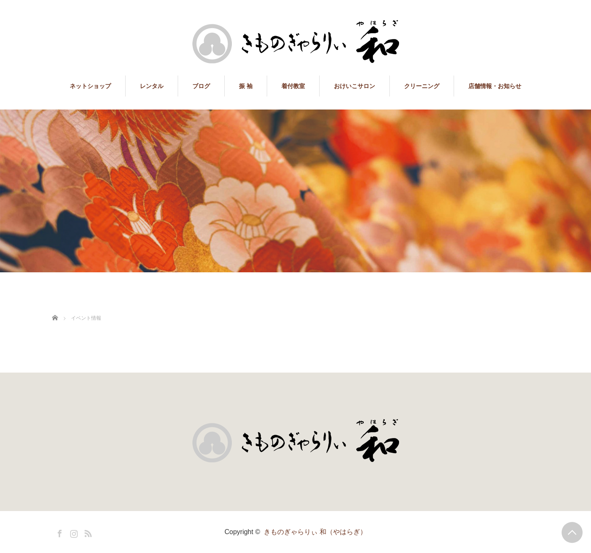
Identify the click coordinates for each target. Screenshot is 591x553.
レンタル (151, 86)
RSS (87, 532)
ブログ (201, 86)
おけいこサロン (354, 86)
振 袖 (245, 86)
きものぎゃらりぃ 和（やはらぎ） (315, 531)
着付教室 (293, 86)
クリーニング (421, 86)
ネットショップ (90, 86)
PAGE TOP (572, 532)
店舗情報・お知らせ (494, 86)
